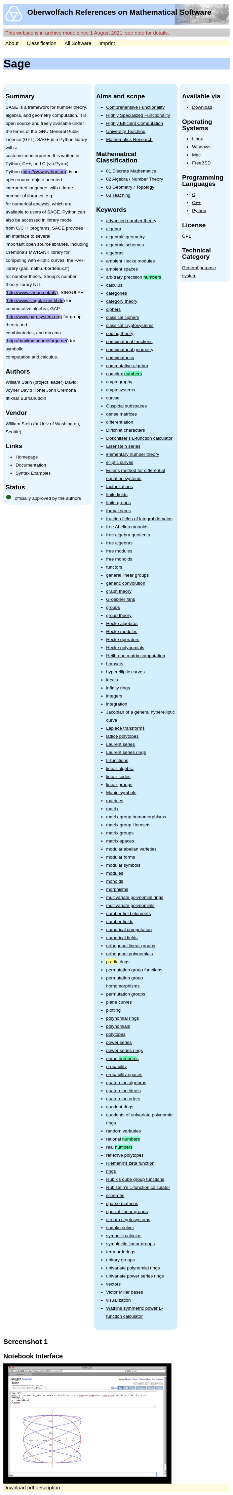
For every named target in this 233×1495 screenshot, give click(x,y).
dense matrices (121, 414)
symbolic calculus (124, 1235)
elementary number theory (132, 454)
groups (113, 607)
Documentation (30, 465)
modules (114, 873)
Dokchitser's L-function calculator (139, 438)
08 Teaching (118, 195)
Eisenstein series (123, 446)
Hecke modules (122, 631)
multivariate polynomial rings (134, 897)
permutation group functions (134, 969)
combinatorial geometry (129, 349)
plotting (113, 1010)
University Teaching (126, 131)
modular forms (120, 857)
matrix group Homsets (128, 824)
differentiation (119, 422)
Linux (197, 138)
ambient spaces (122, 269)
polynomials (118, 1026)
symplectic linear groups (130, 1243)
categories (116, 293)
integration (116, 704)
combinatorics (120, 357)
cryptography (119, 381)
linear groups (119, 784)
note (139, 33)
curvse (113, 397)
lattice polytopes (122, 736)
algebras (115, 252)
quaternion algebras (126, 1082)
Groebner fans (120, 599)
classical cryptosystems (130, 325)
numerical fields (122, 937)
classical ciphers (122, 317)
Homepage (26, 457)
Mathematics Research (129, 139)
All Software (78, 43)
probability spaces (124, 1074)
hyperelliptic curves (125, 671)
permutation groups (125, 994)
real (119, 1147)
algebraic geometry (125, 236)
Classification (41, 43)
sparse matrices (122, 1203)
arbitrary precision (133, 277)
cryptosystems (120, 389)
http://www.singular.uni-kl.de (35, 300)
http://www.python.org (44, 171)
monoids (114, 881)
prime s (122, 1058)
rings (118, 961)
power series (119, 1042)
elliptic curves (119, 462)
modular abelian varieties (131, 849)
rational (123, 1139)
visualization (118, 1300)
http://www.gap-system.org (34, 316)
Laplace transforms (125, 728)
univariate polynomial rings (133, 1267)
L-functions (117, 760)
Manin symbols (121, 792)
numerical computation (129, 929)
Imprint (107, 43)
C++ (196, 202)
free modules (119, 550)
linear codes (118, 776)
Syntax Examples (32, 473)
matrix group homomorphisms (136, 816)
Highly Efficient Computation (134, 123)
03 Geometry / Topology (130, 187)
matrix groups (120, 832)
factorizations (119, 486)
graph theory (119, 591)
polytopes (116, 1034)
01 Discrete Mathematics (131, 171)
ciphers (113, 309)
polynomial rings (122, 1018)
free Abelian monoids (127, 526)
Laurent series (120, 744)
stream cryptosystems (128, 1219)
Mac (196, 154)
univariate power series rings (135, 1276)
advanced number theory (131, 220)
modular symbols (123, 865)
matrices (114, 800)
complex (124, 373)
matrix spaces (120, 840)
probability (116, 1066)
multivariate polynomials (130, 905)
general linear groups (127, 575)
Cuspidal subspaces (126, 405)
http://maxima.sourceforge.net (37, 340)
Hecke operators (123, 639)
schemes (115, 1195)
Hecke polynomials (125, 647)
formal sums (118, 510)
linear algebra (120, 768)
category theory (122, 301)
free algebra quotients (128, 534)
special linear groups (127, 1211)
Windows (201, 146)
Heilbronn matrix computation (135, 655)
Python (199, 210)
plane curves (119, 1002)
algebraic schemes (125, 244)
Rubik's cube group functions (135, 1179)
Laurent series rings (126, 752)
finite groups (118, 502)
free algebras (119, 542)
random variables (123, 1131)
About (11, 43)
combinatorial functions (129, 341)
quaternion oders (123, 1098)
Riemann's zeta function (130, 1163)
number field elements (128, 913)
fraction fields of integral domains (139, 518)
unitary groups (120, 1259)
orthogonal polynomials (129, 953)
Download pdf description (31, 1487)
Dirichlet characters (125, 430)
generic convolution (125, 583)
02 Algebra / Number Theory (134, 179)
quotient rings (119, 1106)
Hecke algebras (122, 623)
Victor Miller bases (124, 1292)
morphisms (117, 889)
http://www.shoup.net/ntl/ (31, 292)
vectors (113, 1284)
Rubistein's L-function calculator (138, 1187)
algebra (113, 228)
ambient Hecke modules (130, 260)
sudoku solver (120, 1227)
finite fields (117, 494)
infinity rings (118, 687)
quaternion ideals (123, 1090)
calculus (114, 285)
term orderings (120, 1251)
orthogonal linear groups (130, 945)
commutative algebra (127, 365)
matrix (112, 808)
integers (114, 695)
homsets (114, 663)
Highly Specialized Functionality (138, 115)
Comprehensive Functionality (135, 107)
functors (114, 567)
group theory (119, 615)
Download (202, 107)
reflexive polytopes (125, 1155)
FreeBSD (201, 162)
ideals (112, 679)
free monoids (119, 559)
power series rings (124, 1050)
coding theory (119, 333)
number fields (119, 921)
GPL (186, 236)
